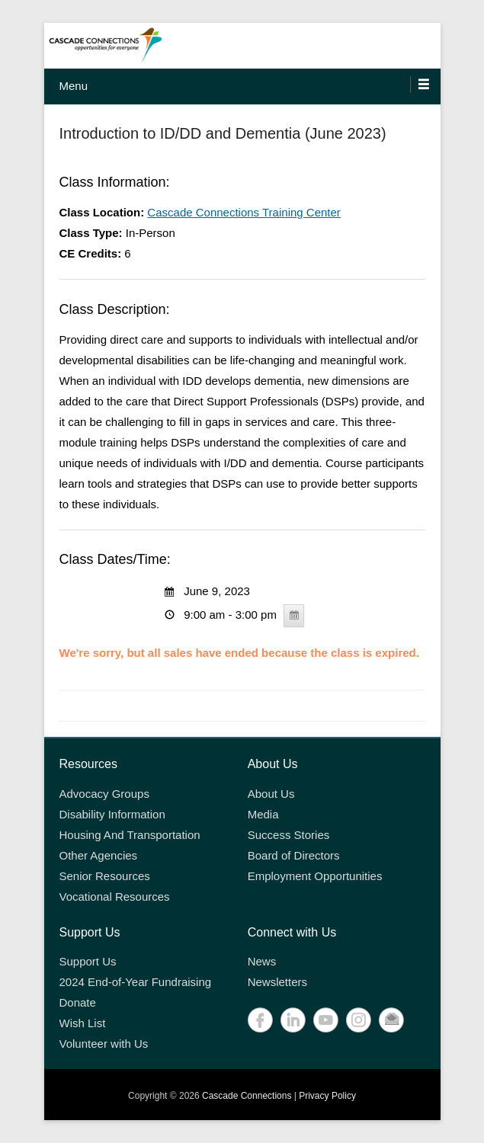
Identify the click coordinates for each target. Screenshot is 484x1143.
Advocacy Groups (104, 793)
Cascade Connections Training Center (243, 212)
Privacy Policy (327, 1095)
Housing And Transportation (129, 834)
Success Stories (289, 834)
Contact (391, 1020)
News (262, 961)
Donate (77, 1002)
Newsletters (277, 981)
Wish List (82, 1023)
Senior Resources (104, 875)
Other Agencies (98, 855)
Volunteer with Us (104, 1043)
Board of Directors (294, 855)
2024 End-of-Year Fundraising (135, 981)
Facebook (260, 1020)
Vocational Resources (114, 896)
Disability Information (112, 814)
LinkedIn (293, 1020)
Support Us (88, 961)
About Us (271, 793)
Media (263, 814)
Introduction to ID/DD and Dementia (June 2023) (222, 133)
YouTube (325, 1020)
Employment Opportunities (315, 875)
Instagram (358, 1020)
